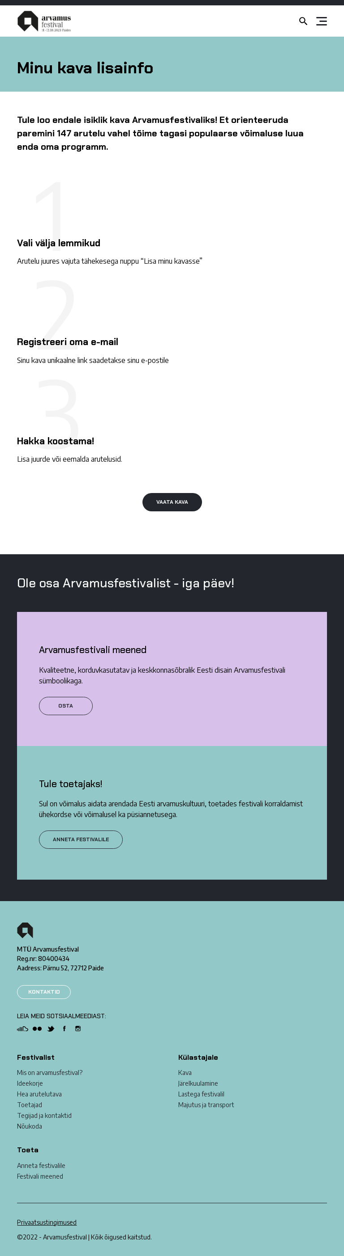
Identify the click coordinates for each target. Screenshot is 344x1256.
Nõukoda (29, 1126)
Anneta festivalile (41, 1165)
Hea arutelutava (39, 1094)
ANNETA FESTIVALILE (81, 839)
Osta (65, 705)
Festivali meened (40, 1176)
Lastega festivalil (201, 1094)
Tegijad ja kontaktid (44, 1115)
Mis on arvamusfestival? (49, 1072)
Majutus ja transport (206, 1104)
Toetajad (29, 1104)
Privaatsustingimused (47, 1222)
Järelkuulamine (198, 1083)
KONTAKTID (44, 991)
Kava (185, 1072)
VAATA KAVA (172, 502)
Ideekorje (30, 1083)
